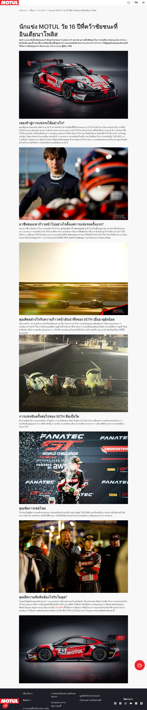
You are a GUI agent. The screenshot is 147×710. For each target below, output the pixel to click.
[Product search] (95, 3)
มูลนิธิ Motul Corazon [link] (90, 695)
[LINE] (141, 702)
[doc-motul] (140, 665)
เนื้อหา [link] (33, 12)
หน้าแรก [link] (23, 12)
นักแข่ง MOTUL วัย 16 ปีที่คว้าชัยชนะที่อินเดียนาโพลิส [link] (72, 12)
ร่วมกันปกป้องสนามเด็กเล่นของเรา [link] (63, 696)
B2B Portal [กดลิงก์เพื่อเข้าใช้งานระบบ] (138, 3)
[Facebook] (120, 702)
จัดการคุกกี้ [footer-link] (56, 705)
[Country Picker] (101, 3)
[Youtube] (131, 702)
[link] (60, 3)
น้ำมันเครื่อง (58, 609)
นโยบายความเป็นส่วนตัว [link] (91, 701)
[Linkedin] (115, 702)
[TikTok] (136, 702)
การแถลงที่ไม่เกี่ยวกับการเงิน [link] (36, 705)
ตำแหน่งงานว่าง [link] (58, 701)
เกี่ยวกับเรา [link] (28, 695)
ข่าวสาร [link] (42, 12)
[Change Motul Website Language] (108, 3)
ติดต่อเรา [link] (27, 701)
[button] (5, 706)
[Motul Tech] (120, 3)
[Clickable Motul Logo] (9, 3)
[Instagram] (126, 702)
